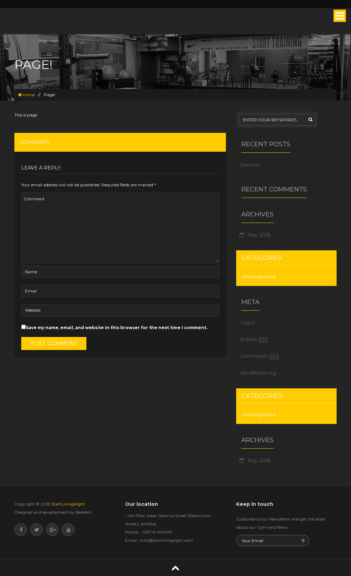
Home (26, 94)
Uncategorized (258, 276)
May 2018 (259, 235)
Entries (254, 339)
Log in (247, 323)
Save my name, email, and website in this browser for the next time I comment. (116, 327)
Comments (259, 356)
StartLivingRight (67, 503)
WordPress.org (258, 373)
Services (250, 165)
